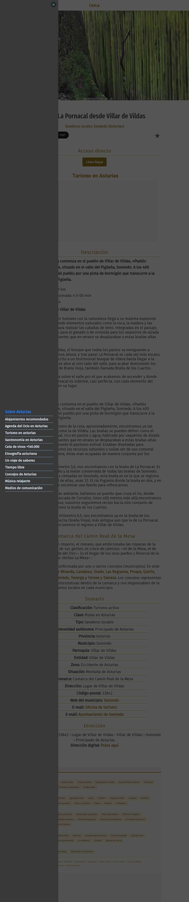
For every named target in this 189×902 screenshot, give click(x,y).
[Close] (53, 4)
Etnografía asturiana (21, 454)
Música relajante (17, 481)
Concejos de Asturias (20, 474)
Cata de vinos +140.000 (22, 447)
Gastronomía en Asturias (24, 440)
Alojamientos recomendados (26, 419)
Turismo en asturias (20, 433)
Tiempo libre (14, 467)
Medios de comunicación (23, 488)
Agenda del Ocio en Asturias (26, 426)
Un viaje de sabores (20, 460)
